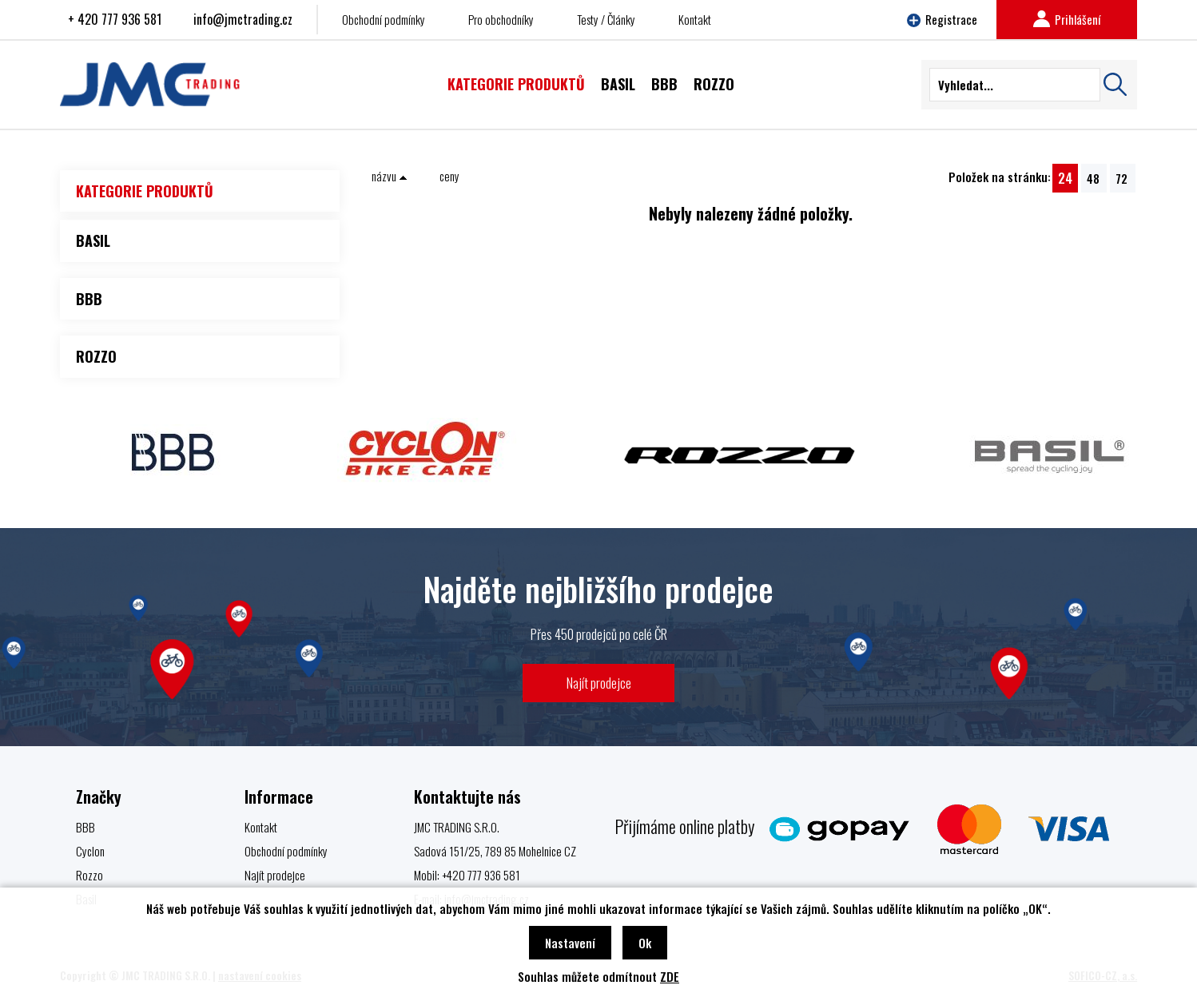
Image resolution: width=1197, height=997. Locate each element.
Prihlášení (1066, 19)
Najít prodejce (599, 683)
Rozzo (89, 875)
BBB (85, 827)
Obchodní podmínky (383, 19)
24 (1065, 178)
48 (1093, 178)
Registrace (942, 19)
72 (1121, 178)
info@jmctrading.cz (242, 19)
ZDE (669, 976)
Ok (644, 942)
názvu (390, 176)
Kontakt (694, 19)
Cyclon (90, 851)
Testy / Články (606, 19)
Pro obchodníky (501, 19)
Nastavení (570, 942)
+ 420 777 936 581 (114, 19)
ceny (449, 176)
